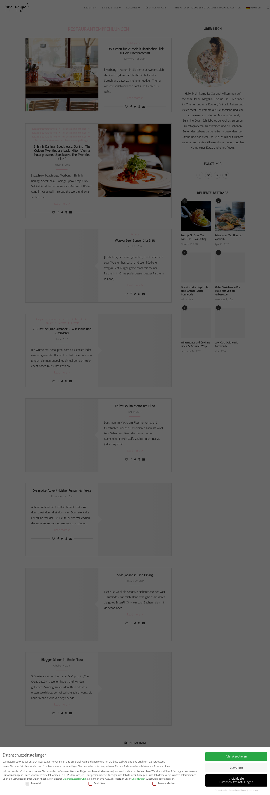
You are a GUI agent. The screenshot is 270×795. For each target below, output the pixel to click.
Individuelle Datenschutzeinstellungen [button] (236, 780)
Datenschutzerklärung (74, 778)
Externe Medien (163, 783)
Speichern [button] (236, 767)
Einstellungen (138, 778)
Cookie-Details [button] (221, 790)
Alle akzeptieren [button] (236, 756)
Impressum (253, 790)
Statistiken (96, 783)
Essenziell (33, 783)
